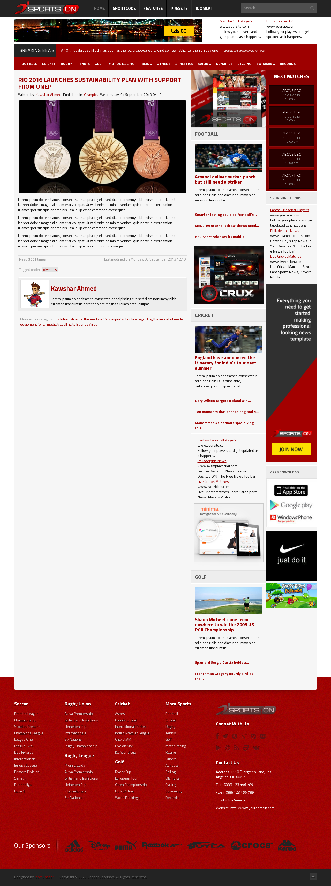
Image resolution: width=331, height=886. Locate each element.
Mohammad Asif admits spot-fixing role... (224, 425)
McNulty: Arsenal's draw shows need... (227, 225)
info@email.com (238, 800)
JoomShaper (44, 877)
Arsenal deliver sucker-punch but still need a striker (225, 179)
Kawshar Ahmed (48, 94)
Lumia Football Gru (280, 21)
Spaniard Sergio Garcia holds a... (222, 662)
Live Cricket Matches (213, 481)
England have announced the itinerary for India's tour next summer (225, 362)
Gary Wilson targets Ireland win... (223, 400)
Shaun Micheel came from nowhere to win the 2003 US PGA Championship (224, 624)
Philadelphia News (212, 460)
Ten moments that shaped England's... (227, 411)
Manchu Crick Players (236, 21)
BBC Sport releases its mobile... (221, 236)
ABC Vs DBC (291, 90)
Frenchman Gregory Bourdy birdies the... (224, 676)
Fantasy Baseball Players (217, 440)
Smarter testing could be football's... (226, 214)
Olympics (91, 94)
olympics (50, 269)
